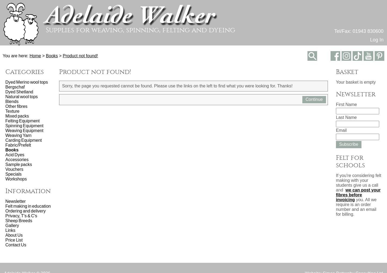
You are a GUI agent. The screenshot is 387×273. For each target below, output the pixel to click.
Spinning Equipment (24, 125)
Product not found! (80, 56)
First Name (346, 104)
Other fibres (16, 106)
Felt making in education (28, 206)
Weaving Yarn (18, 135)
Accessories (16, 159)
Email (341, 130)
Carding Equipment (23, 140)
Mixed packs (17, 116)
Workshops (16, 179)
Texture (12, 111)
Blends (12, 101)
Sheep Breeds (18, 220)
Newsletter (15, 201)
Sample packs (18, 164)
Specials (13, 174)
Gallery (12, 225)
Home (35, 56)
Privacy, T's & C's (21, 216)
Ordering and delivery (25, 211)
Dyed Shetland (19, 92)
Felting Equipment (22, 121)
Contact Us (15, 245)
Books (52, 56)
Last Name (346, 117)
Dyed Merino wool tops (26, 82)
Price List (14, 240)
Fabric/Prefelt (18, 145)
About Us (14, 235)
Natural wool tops (21, 96)
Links (10, 230)
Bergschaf (15, 87)
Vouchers (14, 169)
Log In (377, 39)
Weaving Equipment (24, 130)
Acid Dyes (14, 155)
